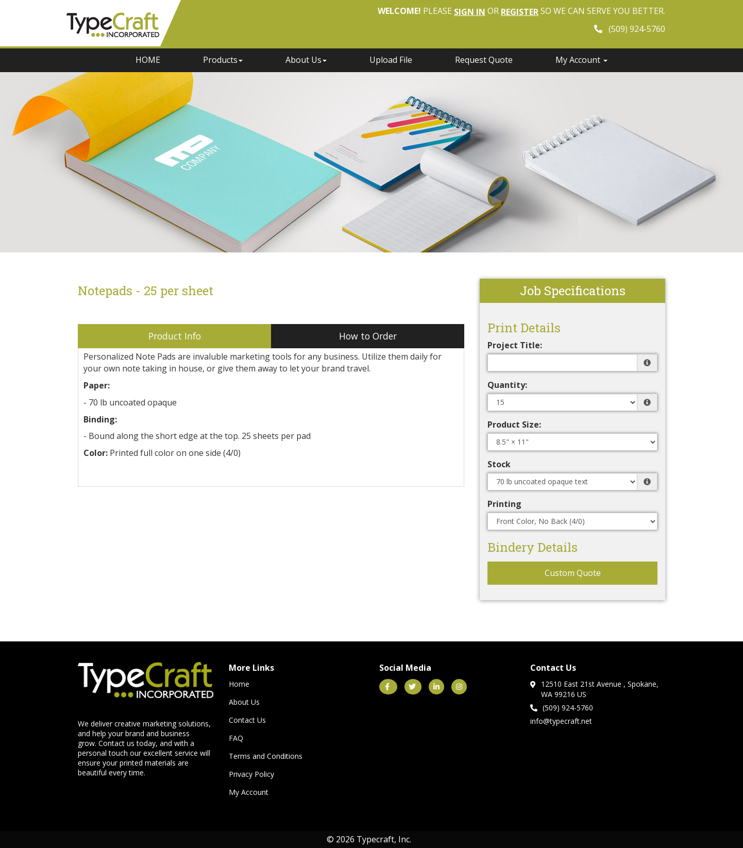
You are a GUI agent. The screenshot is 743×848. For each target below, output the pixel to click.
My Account (248, 792)
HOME (148, 59)
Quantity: (507, 385)
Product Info (174, 336)
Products (223, 59)
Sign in (469, 12)
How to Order (368, 336)
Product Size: (514, 424)
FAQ (236, 738)
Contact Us (247, 720)
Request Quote (484, 59)
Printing (504, 504)
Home (239, 684)
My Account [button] (581, 59)
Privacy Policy (251, 774)
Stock (499, 464)
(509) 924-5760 (561, 707)
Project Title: (514, 345)
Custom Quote (573, 573)
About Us (306, 59)
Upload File (390, 59)
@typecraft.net (567, 721)
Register (519, 12)
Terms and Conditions (265, 756)
